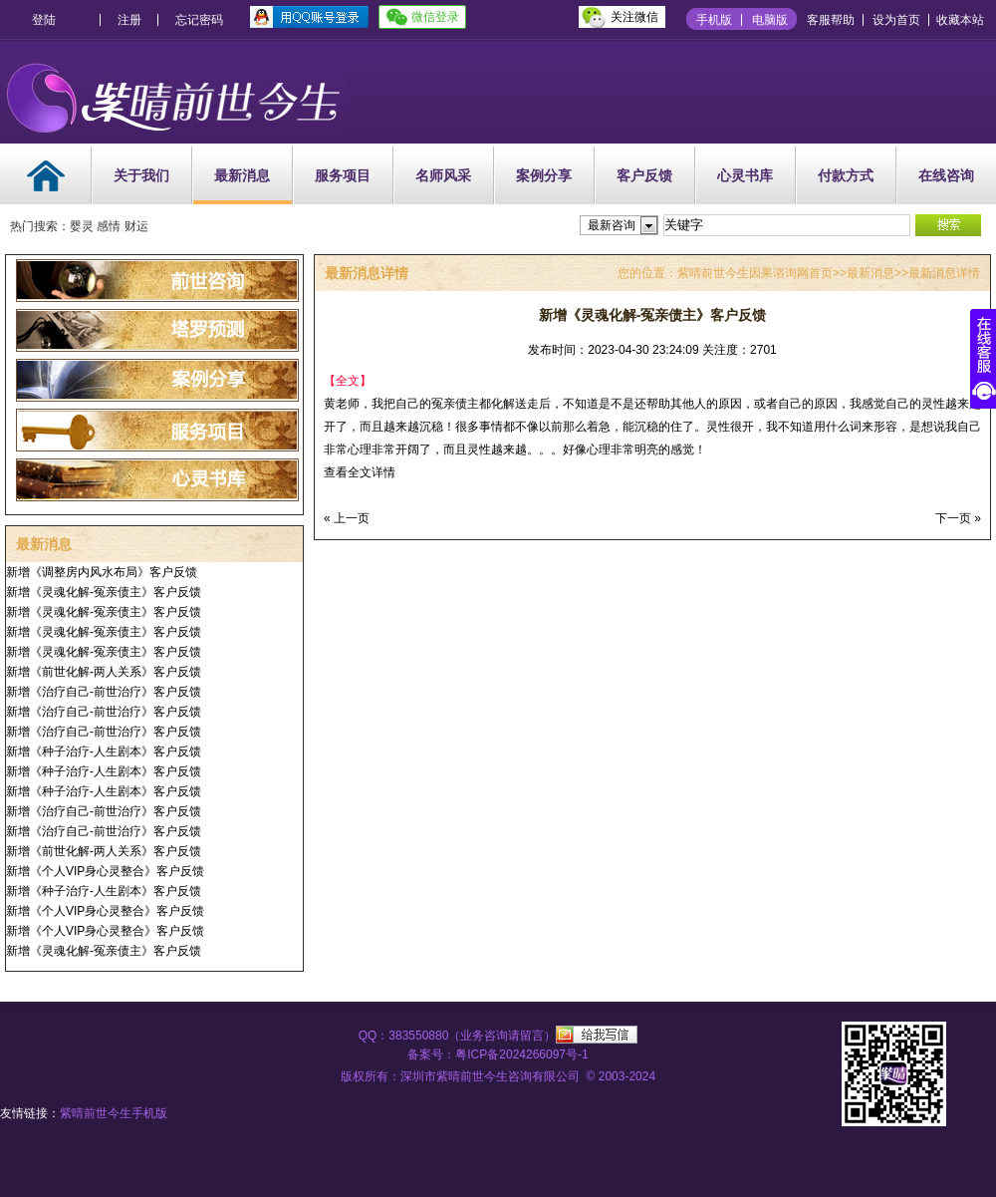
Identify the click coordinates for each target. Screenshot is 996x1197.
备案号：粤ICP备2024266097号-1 (497, 1054)
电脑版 (770, 20)
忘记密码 (199, 20)
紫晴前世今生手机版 (113, 1113)
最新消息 (242, 175)
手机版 (714, 20)
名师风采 (443, 175)
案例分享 (544, 175)
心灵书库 (745, 175)
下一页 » (958, 518)
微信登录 (435, 17)
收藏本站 (960, 20)
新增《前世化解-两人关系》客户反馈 (103, 672)
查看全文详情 (359, 472)
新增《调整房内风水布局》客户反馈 (101, 572)
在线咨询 (946, 175)
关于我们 (141, 175)
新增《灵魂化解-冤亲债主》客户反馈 (103, 592)
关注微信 (634, 17)
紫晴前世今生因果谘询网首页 (755, 273)
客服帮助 (831, 20)
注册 (129, 20)
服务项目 (343, 175)
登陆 (44, 20)
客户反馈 (644, 175)
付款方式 (845, 175)
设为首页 (896, 20)
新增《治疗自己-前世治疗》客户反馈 (103, 692)
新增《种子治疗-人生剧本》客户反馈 (103, 751)
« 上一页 (347, 518)
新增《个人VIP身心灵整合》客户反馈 (105, 871)
